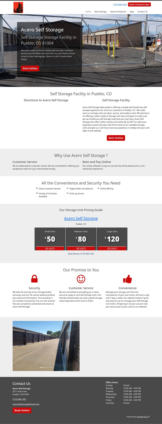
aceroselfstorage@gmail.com (26, 404)
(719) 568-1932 (120, 4)
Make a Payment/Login (139, 4)
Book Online (22, 410)
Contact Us (142, 11)
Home (88, 11)
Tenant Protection (118, 11)
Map (132, 11)
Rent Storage (100, 11)
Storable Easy (142, 417)
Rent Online (30, 68)
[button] (18, 346)
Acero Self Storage (81, 218)
